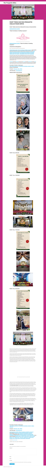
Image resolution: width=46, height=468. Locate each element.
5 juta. (35, 61)
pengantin (17, 441)
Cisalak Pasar (11, 441)
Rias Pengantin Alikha (10, 3)
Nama (10, 456)
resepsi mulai (29, 61)
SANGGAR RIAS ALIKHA (15, 28)
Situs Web (11, 460)
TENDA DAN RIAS (20, 441)
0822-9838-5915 (19, 70)
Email (10, 458)
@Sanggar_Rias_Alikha (18, 68)
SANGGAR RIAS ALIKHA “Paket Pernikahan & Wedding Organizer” (22, 431)
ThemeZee (11, 466)
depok (13, 441)
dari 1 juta (24, 61)
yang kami (17, 61)
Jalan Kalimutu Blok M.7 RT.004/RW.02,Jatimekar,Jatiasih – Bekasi (22, 66)
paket (15, 441)
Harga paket (11, 61)
